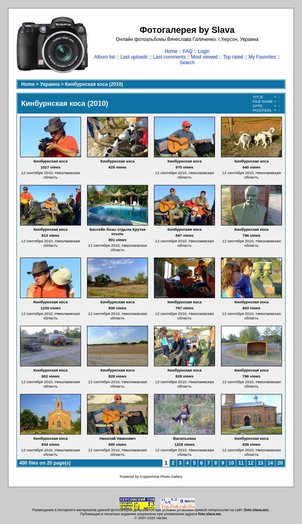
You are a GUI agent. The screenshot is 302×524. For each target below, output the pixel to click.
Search (187, 62)
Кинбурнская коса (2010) (94, 84)
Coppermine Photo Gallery (161, 477)
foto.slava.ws (256, 510)
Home (170, 51)
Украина (49, 84)
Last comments (169, 57)
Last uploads (134, 57)
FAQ (188, 51)
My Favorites (262, 57)
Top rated (233, 57)
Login (203, 51)
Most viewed (204, 57)
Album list (104, 57)
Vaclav (161, 518)
